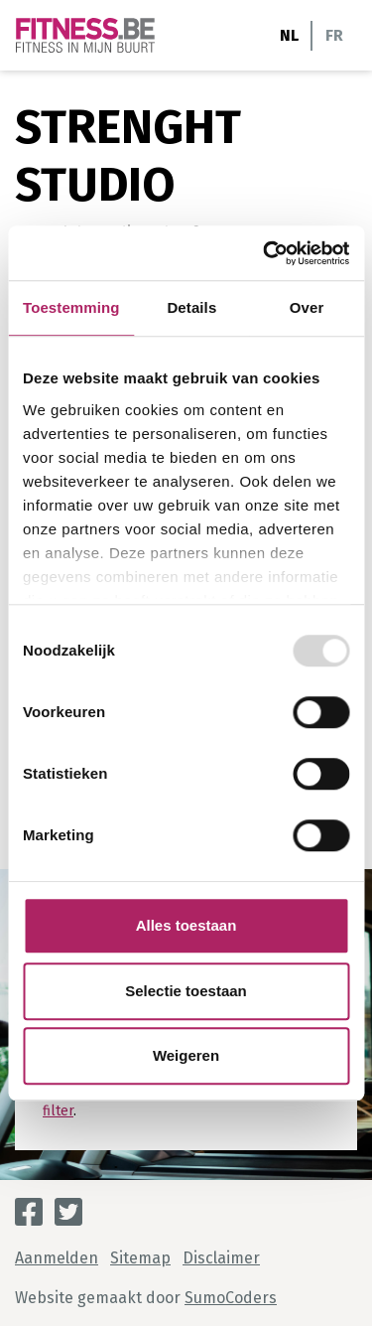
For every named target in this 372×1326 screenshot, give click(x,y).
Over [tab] (307, 307)
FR (334, 35)
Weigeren (186, 1055)
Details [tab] (191, 307)
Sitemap (140, 1258)
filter (58, 1111)
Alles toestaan (186, 925)
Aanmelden (56, 1258)
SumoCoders (231, 1297)
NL (289, 35)
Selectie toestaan (186, 990)
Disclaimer (221, 1258)
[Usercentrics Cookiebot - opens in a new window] (265, 253)
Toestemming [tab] (71, 307)
